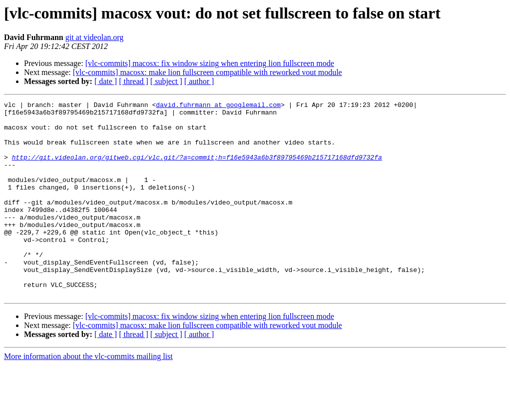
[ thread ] (133, 81)
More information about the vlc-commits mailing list (88, 395)
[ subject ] (166, 81)
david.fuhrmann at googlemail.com (218, 106)
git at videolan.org (94, 37)
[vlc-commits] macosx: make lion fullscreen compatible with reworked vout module (207, 72)
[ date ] (105, 81)
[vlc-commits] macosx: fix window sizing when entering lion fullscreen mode (209, 63)
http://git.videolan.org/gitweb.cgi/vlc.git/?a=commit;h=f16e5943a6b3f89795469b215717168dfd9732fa (197, 169)
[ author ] (199, 81)
